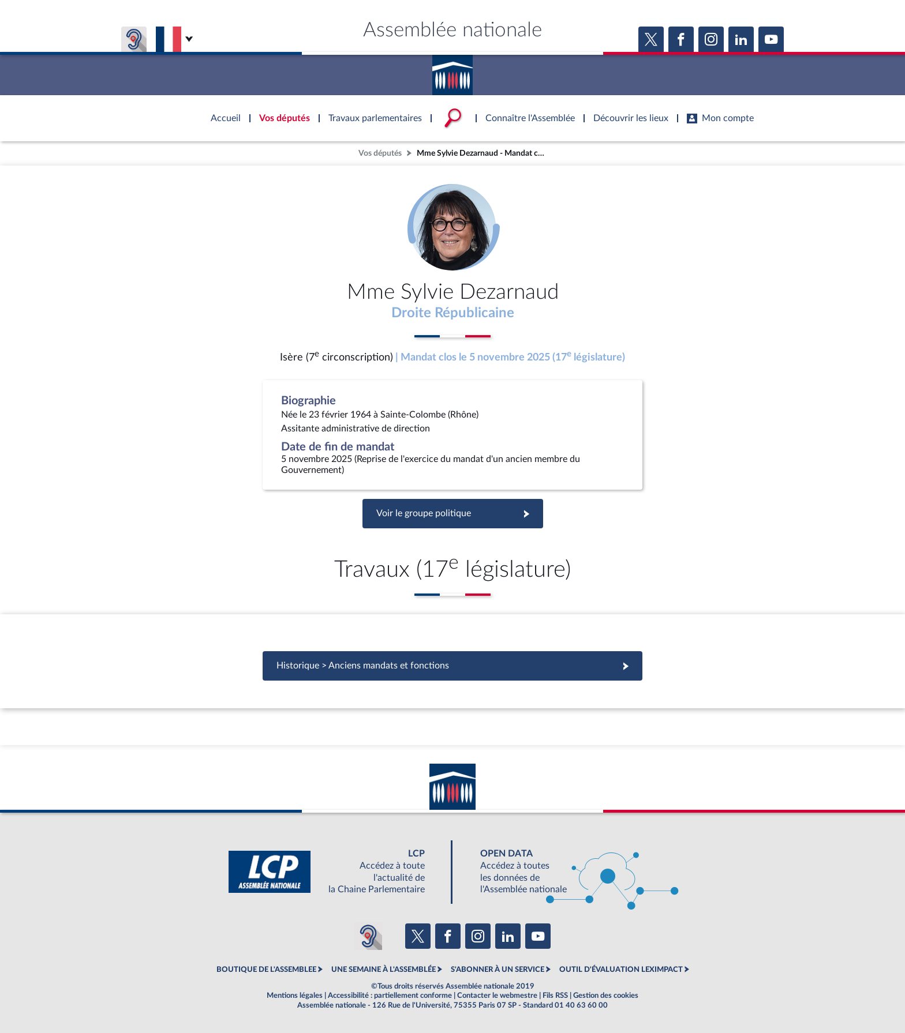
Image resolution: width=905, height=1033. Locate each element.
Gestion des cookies (605, 995)
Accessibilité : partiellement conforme (390, 995)
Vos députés (380, 153)
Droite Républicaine (452, 313)
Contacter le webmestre (497, 995)
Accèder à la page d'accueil (452, 71)
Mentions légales (295, 995)
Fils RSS (555, 995)
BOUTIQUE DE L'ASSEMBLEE (266, 969)
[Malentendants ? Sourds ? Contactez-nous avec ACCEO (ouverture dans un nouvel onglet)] (368, 936)
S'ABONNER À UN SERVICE (497, 969)
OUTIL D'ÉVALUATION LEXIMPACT (621, 969)
